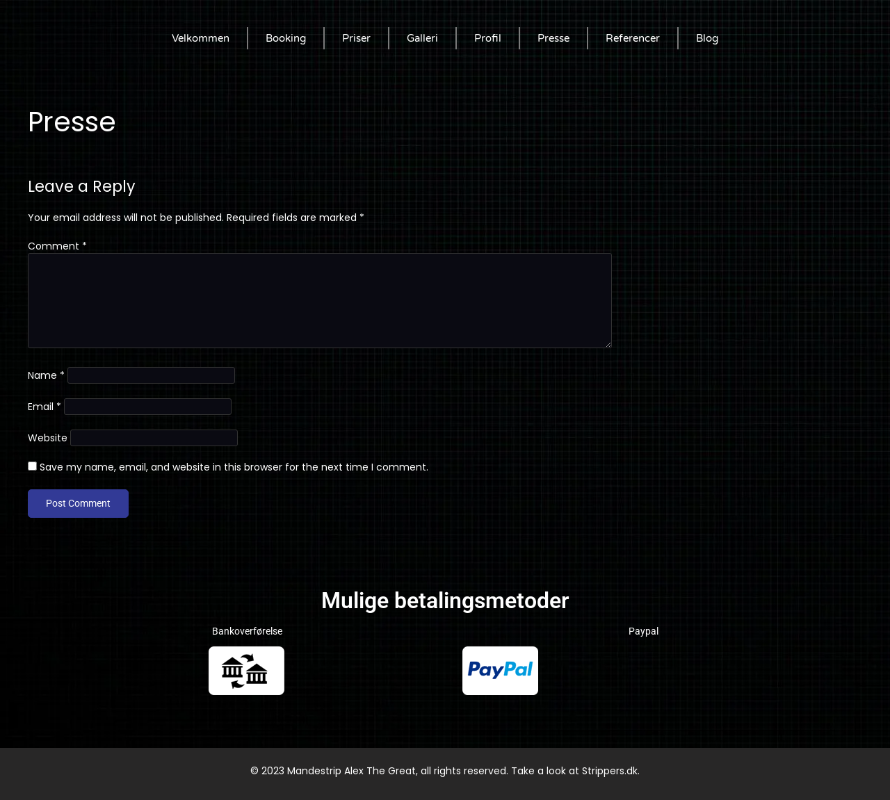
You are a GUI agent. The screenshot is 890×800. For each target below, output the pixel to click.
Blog (707, 38)
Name (46, 375)
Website (47, 438)
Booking (286, 38)
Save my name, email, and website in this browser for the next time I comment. (234, 467)
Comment (57, 246)
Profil (487, 38)
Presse (553, 38)
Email (44, 407)
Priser (356, 38)
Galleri (422, 38)
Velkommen (200, 38)
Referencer (633, 38)
